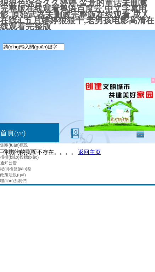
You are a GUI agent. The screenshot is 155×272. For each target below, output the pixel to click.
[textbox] (33, 46)
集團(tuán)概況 (14, 145)
